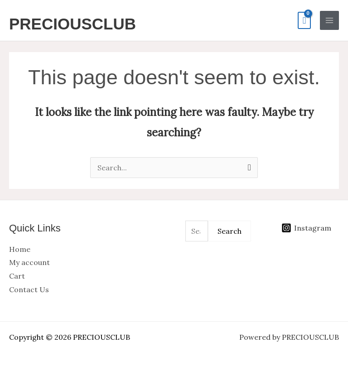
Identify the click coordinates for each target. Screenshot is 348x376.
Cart (17, 275)
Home (19, 249)
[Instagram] (306, 228)
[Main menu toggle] (329, 20)
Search (230, 231)
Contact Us (29, 289)
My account (29, 262)
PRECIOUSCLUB (72, 24)
